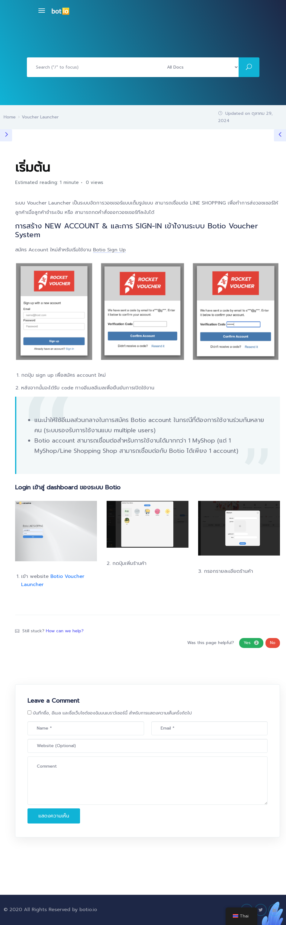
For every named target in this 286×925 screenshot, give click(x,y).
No (272, 643)
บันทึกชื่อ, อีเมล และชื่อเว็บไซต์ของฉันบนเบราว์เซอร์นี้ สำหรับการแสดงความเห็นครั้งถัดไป (112, 713)
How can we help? (65, 631)
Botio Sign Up (109, 249)
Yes (251, 643)
